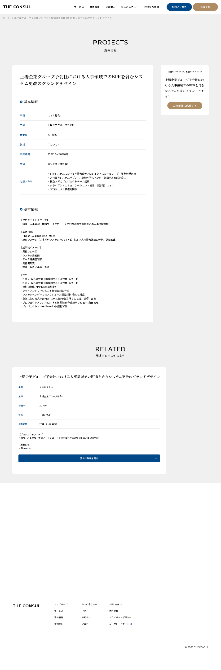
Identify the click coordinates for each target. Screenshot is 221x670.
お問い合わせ (179, 7)
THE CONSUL (18, 7)
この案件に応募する (185, 106)
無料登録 (205, 7)
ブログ (88, 634)
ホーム (6, 18)
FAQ (86, 615)
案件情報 (95, 7)
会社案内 (110, 7)
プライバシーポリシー (123, 624)
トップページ (64, 609)
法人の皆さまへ (129, 7)
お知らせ (89, 624)
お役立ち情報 (151, 7)
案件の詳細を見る (89, 458)
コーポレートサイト (123, 634)
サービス (79, 7)
